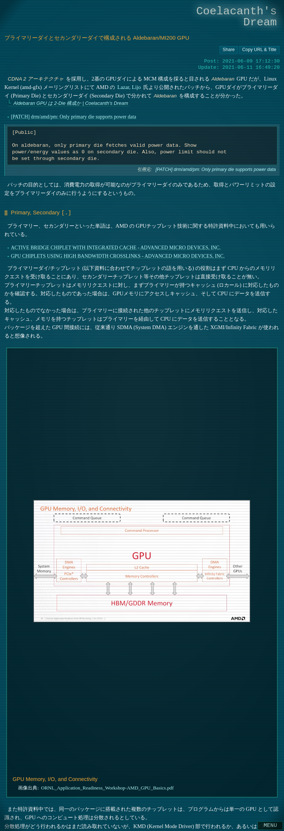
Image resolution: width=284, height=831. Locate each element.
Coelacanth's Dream (236, 17)
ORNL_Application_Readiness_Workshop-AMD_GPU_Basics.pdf (107, 787)
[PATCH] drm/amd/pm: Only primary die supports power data (73, 117)
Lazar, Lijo (129, 87)
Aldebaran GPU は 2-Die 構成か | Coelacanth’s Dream (70, 103)
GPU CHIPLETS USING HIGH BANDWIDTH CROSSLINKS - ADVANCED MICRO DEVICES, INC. (118, 255)
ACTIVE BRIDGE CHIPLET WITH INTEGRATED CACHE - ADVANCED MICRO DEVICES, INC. (116, 247)
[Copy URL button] (229, 50)
